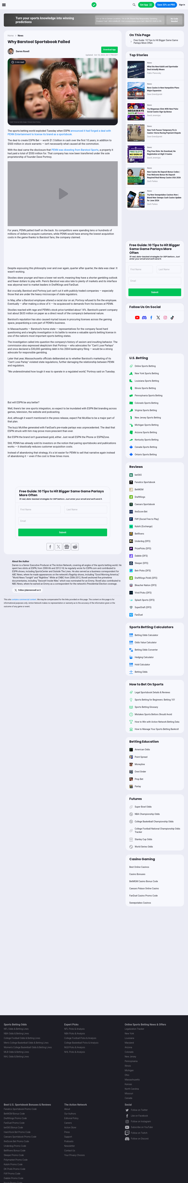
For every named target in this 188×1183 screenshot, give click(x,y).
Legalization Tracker (134, 1029)
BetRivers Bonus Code (14, 1150)
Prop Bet (136, 779)
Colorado (129, 1052)
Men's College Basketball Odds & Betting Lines (26, 1042)
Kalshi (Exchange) (141, 526)
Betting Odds (138, 672)
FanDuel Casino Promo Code (143, 895)
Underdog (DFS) (139, 541)
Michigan (129, 1070)
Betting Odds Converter (143, 650)
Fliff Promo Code (12, 1173)
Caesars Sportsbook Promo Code (20, 1136)
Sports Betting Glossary (143, 707)
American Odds (139, 749)
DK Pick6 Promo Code (14, 1169)
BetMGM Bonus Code (14, 1113)
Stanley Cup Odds (140, 839)
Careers (68, 1123)
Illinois (128, 1066)
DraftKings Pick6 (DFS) (143, 578)
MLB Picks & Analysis (74, 1047)
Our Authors (70, 1113)
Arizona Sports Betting (143, 432)
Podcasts (68, 1141)
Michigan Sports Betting (144, 425)
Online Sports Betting (142, 366)
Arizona (128, 1047)
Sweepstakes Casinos (140, 903)
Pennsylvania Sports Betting (145, 395)
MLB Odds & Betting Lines (16, 1052)
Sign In (182, 5)
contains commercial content (23, 599)
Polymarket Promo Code (15, 1160)
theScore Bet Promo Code (16, 1141)
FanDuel (136, 615)
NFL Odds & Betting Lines (16, 1029)
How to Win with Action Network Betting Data (154, 722)
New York (129, 1033)
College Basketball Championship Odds (151, 821)
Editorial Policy (71, 1118)
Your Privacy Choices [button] (74, 1155)
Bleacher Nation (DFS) (143, 585)
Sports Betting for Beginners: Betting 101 (152, 699)
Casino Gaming (142, 859)
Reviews (136, 467)
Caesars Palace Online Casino (144, 888)
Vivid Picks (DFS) (140, 592)
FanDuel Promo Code (14, 1123)
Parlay (135, 786)
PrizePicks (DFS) (140, 548)
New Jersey (130, 1056)
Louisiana (129, 1038)
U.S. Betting (138, 358)
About (67, 1109)
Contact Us (69, 1150)
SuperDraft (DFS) (140, 607)
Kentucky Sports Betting (143, 439)
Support (68, 1136)
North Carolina (132, 1089)
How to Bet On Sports (146, 684)
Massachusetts (132, 1079)
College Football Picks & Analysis (80, 1038)
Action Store (70, 1127)
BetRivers (136, 534)
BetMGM (136, 489)
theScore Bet (138, 511)
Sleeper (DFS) (138, 563)
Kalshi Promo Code (13, 1164)
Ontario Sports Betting (143, 454)
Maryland (129, 1042)
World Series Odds (141, 847)
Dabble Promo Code (13, 1178)
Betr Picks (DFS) (140, 570)
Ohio (127, 1075)
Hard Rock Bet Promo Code (17, 1132)
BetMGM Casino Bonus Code (143, 881)
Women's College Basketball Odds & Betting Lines (28, 1047)
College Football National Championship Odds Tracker (154, 830)
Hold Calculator (139, 664)
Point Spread (138, 757)
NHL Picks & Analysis (74, 1052)
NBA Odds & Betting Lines (16, 1033)
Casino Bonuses (137, 874)
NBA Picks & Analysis (74, 1033)
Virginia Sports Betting (143, 410)
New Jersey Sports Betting (145, 417)
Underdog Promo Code (15, 1146)
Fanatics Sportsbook (142, 482)
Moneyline (137, 764)
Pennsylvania (131, 1061)
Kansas (128, 1084)
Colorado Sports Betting (143, 403)
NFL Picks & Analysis (74, 1029)
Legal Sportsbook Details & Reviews (149, 692)
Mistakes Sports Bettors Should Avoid (150, 714)
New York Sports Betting (144, 373)
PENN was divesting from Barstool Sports (75, 149)
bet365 (135, 475)
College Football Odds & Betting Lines (22, 1038)
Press (67, 1132)
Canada (128, 1098)
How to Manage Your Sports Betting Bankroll (154, 729)
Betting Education (144, 741)
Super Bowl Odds (140, 807)
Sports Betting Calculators (151, 627)
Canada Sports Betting (143, 447)
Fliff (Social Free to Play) (144, 519)
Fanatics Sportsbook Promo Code (20, 1109)
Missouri (129, 1093)
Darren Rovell (22, 51)
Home (11, 35)
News (20, 35)
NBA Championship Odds (144, 814)
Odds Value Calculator (143, 642)
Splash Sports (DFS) (142, 600)
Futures (135, 799)
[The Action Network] (94, 4)
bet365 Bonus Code (13, 1127)
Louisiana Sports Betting (144, 381)
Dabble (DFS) (138, 556)
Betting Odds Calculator (143, 635)
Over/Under (137, 772)
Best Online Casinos (139, 867)
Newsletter (69, 1146)
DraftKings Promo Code (15, 1118)
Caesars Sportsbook (142, 504)
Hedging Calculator (141, 657)
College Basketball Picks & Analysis (81, 1042)
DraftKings (137, 497)
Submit (62, 532)
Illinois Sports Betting (142, 388)
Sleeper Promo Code (14, 1155)
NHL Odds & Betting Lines (16, 1056)
